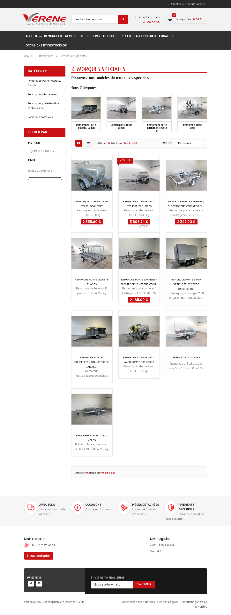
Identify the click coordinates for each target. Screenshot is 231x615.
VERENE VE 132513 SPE (186, 357)
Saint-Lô (155, 551)
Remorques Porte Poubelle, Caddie (44, 83)
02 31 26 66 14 (149, 22)
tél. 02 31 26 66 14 (43, 545)
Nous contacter (38, 556)
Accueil (32, 36)
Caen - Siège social (162, 544)
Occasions (93, 504)
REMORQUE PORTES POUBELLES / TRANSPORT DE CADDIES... (91, 362)
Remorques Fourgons (82, 36)
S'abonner (144, 584)
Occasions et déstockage (46, 45)
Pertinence (185, 143)
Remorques (53, 36)
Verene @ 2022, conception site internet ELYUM (54, 602)
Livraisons (47, 504)
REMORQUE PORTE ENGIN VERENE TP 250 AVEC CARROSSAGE (186, 284)
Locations (167, 36)
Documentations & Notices (138, 602)
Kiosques (110, 36)
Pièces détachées (145, 504)
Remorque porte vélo (40, 117)
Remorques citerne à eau (43, 94)
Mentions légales (167, 602)
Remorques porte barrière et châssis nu (43, 105)
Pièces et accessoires (138, 36)
